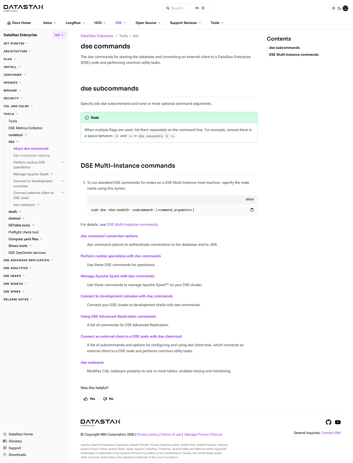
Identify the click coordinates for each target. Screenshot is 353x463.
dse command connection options (109, 236)
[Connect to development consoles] (39, 184)
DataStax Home (18, 434)
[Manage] (34, 90)
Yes (89, 399)
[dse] (36, 141)
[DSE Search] (34, 284)
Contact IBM (331, 433)
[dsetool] (36, 218)
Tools (217, 23)
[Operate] (34, 83)
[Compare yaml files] (36, 239)
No (108, 399)
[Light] (333, 8)
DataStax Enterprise (97, 36)
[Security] (34, 98)
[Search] (186, 8)
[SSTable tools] (36, 225)
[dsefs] (36, 211)
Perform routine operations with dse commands (121, 256)
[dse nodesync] (39, 205)
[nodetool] (36, 135)
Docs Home (19, 23)
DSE (121, 23)
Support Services (186, 23)
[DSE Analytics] (34, 268)
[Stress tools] (36, 246)
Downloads (14, 454)
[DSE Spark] (34, 292)
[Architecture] (34, 51)
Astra (50, 23)
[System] (345, 8)
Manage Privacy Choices (203, 435)
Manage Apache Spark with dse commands (117, 276)
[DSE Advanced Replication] (34, 260)
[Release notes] (34, 299)
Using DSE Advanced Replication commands (118, 316)
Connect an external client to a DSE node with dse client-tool (131, 336)
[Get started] (34, 43)
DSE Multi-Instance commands (128, 166)
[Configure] (34, 75)
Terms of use (171, 435)
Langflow (76, 23)
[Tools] (34, 114)
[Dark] (339, 8)
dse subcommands (109, 88)
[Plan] (34, 59)
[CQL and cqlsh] (34, 106)
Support (12, 448)
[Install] (34, 67)
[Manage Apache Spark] (39, 174)
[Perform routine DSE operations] (39, 165)
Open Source (148, 23)
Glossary (12, 441)
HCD (100, 23)
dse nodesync (92, 362)
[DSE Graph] (34, 276)
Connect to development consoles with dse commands (127, 296)
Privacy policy (148, 435)
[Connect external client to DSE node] (39, 196)
